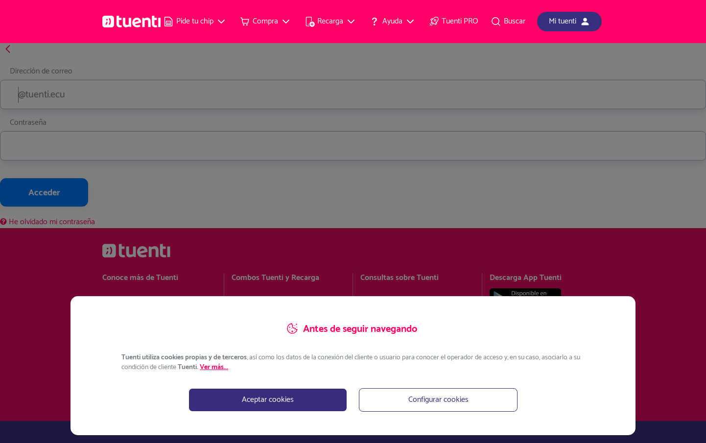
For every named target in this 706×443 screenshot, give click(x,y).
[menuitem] (195, 21)
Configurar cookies (438, 399)
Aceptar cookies (268, 399)
